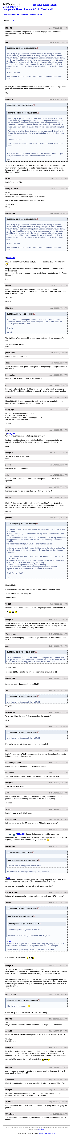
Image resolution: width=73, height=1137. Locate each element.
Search (39, 5)
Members (46, 5)
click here (41, 1129)
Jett (8, 878)
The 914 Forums (22, 14)
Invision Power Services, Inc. (47, 1133)
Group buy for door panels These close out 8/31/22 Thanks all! (28, 8)
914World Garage (36, 14)
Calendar (53, 5)
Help (34, 5)
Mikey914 (11, 258)
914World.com (9, 14)
